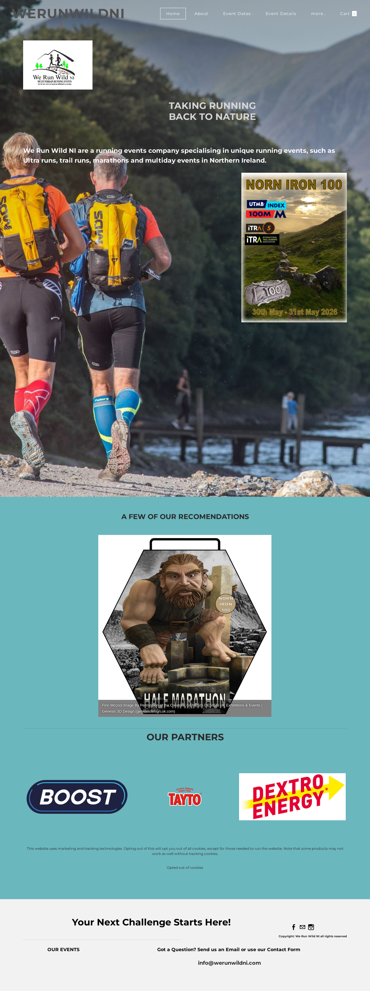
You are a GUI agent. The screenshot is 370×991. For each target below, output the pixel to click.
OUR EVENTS (63, 949)
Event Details (281, 13)
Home (173, 13)
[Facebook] (294, 927)
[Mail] (302, 927)
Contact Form (284, 949)
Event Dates (237, 13)
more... (319, 13)
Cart (348, 13)
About (201, 13)
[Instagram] (311, 927)
